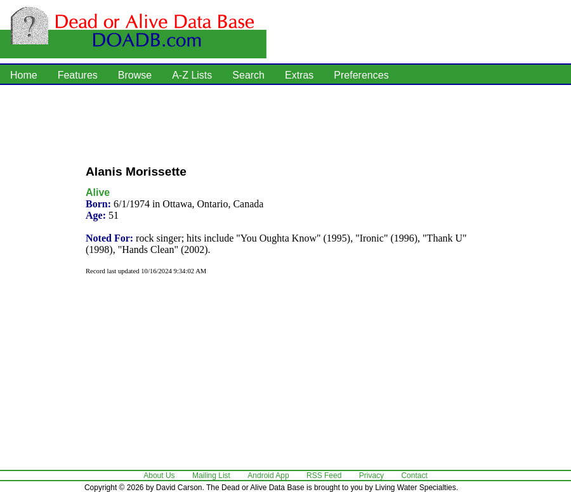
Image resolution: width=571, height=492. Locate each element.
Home (23, 75)
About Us (158, 475)
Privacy (371, 475)
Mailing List (211, 475)
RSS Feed (323, 475)
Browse (135, 75)
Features (78, 75)
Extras (299, 75)
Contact (414, 475)
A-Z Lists (192, 75)
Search (248, 75)
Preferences (361, 75)
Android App (268, 475)
